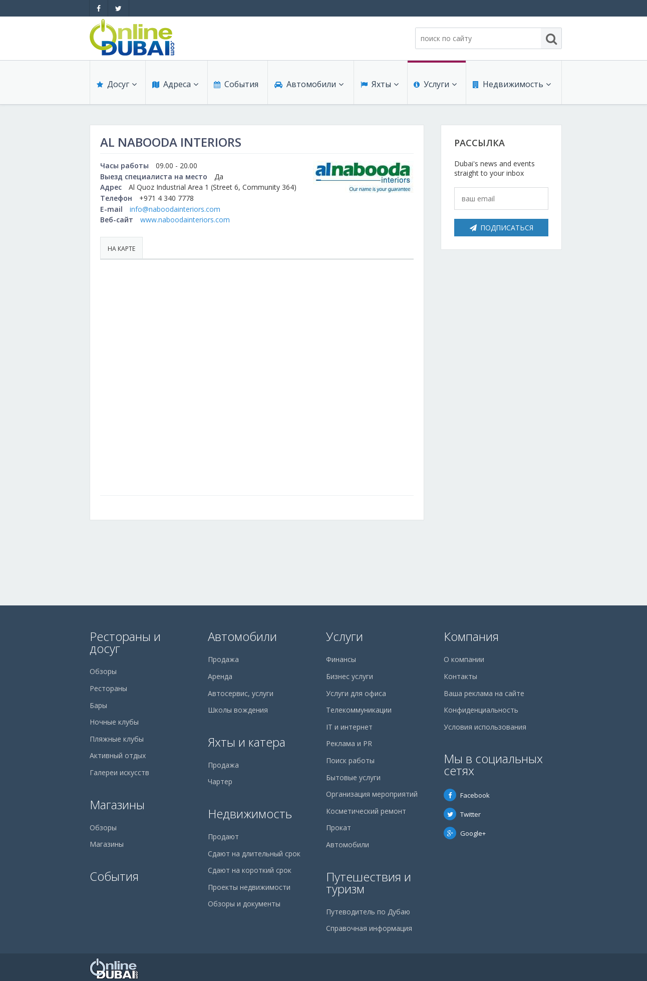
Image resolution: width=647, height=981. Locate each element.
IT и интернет (349, 727)
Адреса (175, 86)
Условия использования (485, 727)
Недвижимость (511, 86)
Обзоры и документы (244, 903)
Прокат (338, 827)
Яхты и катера (246, 742)
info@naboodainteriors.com (175, 209)
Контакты (460, 676)
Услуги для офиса (356, 693)
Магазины (117, 804)
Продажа (223, 659)
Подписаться (501, 227)
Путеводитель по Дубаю (368, 911)
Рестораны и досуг (125, 642)
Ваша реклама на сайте (484, 693)
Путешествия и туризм (368, 882)
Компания (471, 636)
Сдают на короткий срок (249, 870)
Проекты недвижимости (249, 887)
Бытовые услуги (353, 777)
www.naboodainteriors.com (185, 219)
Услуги (435, 86)
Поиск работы (350, 760)
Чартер (220, 781)
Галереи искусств (119, 772)
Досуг (116, 86)
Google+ (465, 833)
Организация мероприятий (372, 794)
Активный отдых (118, 755)
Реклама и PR (349, 743)
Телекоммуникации (359, 710)
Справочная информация (369, 928)
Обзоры (103, 671)
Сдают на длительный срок (254, 853)
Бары (98, 705)
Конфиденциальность (481, 710)
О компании (464, 659)
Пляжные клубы (117, 739)
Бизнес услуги (349, 676)
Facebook (467, 795)
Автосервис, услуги (240, 693)
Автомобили (308, 86)
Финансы (341, 659)
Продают (223, 836)
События (235, 86)
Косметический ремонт (366, 811)
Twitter (462, 814)
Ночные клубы (114, 722)
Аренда (220, 676)
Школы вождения (238, 710)
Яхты (379, 86)
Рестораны (108, 688)
